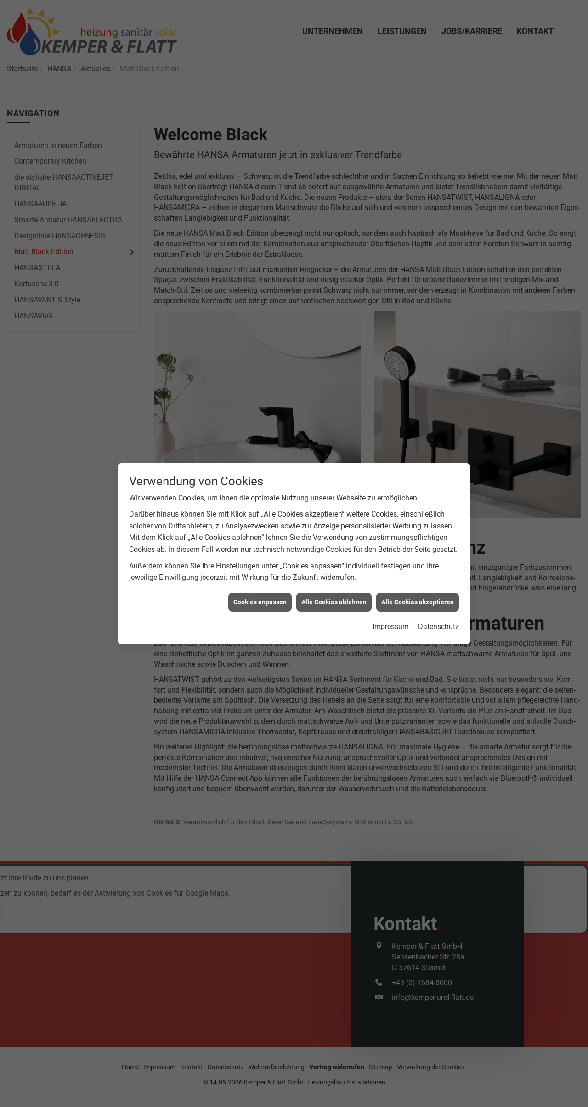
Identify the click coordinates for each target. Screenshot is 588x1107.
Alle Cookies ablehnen (334, 573)
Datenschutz (438, 597)
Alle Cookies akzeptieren (417, 573)
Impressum (391, 597)
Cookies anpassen (260, 573)
